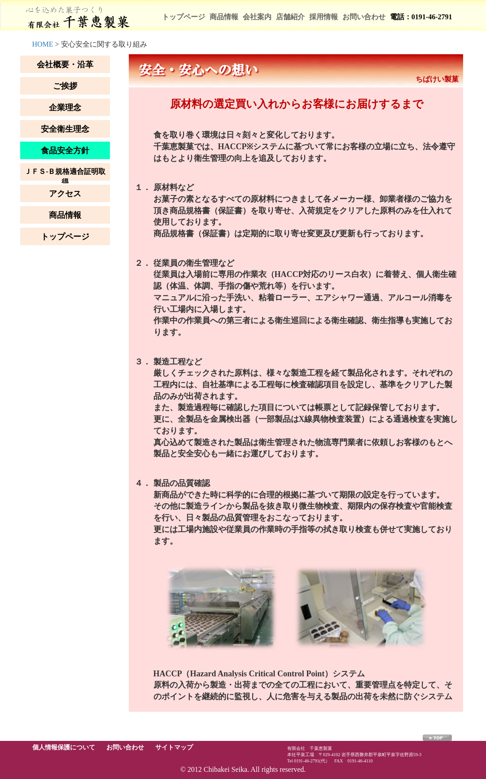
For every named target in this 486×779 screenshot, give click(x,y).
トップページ (183, 17)
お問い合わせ (363, 17)
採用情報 (323, 17)
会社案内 (257, 17)
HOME (42, 44)
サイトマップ (174, 747)
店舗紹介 (290, 17)
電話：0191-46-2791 (421, 17)
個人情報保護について (63, 747)
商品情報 (224, 17)
